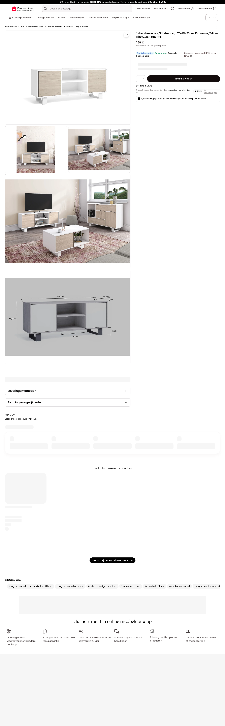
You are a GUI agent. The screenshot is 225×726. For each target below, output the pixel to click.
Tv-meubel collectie (53, 27)
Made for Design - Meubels (102, 586)
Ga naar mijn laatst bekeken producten (112, 560)
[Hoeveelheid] (140, 78)
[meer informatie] (191, 56)
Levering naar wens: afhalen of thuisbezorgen (201, 637)
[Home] (6, 27)
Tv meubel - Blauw (154, 586)
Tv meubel (68, 27)
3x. (148, 85)
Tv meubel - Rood (130, 586)
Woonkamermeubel (34, 27)
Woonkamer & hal (16, 27)
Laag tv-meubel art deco (70, 586)
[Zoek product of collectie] (45, 8)
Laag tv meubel (81, 27)
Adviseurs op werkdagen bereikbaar (128, 639)
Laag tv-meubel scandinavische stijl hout (30, 586)
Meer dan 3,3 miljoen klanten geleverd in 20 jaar (94, 639)
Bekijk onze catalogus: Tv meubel (21, 418)
